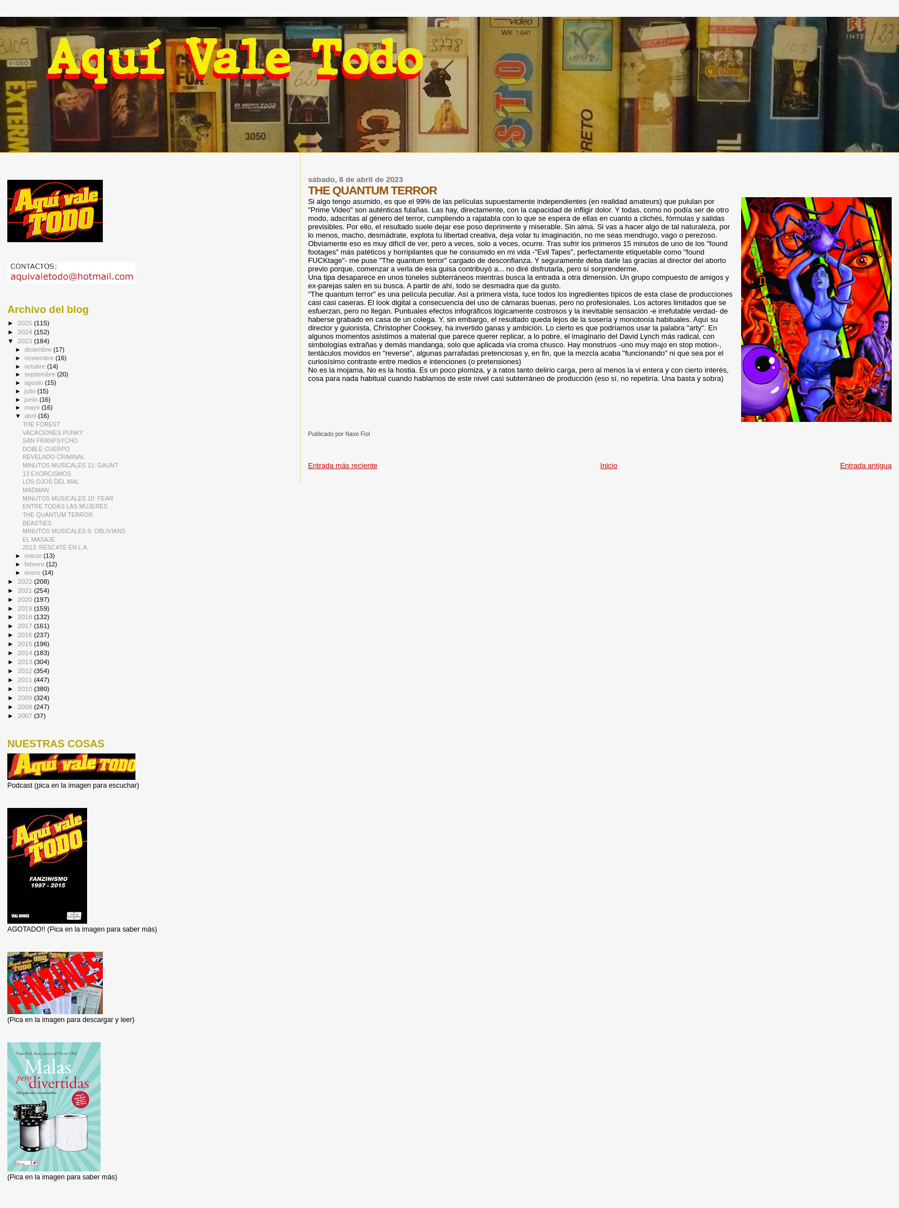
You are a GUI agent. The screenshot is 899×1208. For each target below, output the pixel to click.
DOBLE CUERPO (46, 449)
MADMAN (35, 490)
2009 (25, 697)
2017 (25, 625)
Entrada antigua (866, 465)
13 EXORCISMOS (46, 473)
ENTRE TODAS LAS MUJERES (64, 506)
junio (32, 399)
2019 (25, 608)
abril (31, 415)
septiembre (41, 374)
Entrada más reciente (343, 465)
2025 (25, 322)
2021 (25, 590)
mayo (33, 407)
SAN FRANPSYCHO (50, 440)
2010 (25, 688)
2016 (25, 634)
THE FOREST (41, 424)
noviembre (40, 358)
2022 (25, 581)
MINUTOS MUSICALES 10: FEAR (67, 498)
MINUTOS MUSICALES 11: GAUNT (70, 465)
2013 (25, 661)
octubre (36, 366)
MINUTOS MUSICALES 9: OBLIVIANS (73, 531)
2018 (25, 616)
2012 (25, 670)
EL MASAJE (38, 539)
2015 (25, 643)
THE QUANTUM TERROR (57, 514)
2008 (25, 706)
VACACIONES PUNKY (52, 432)
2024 (25, 331)
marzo (34, 555)
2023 (25, 340)
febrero (35, 564)
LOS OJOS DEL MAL (50, 481)
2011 (25, 679)
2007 (25, 715)
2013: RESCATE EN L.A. (55, 547)
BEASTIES (37, 523)
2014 (25, 652)
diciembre (39, 349)
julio (31, 391)
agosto (35, 382)
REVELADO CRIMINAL (53, 456)
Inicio (608, 465)
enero (34, 572)
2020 (25, 599)
